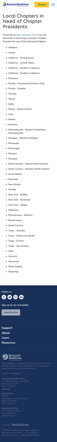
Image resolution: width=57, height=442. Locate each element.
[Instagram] (15, 297)
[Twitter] (9, 297)
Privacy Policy (31, 433)
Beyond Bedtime (16, 4)
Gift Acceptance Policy (31, 435)
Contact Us (6, 389)
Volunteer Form (29, 34)
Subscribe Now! (11, 312)
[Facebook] (4, 297)
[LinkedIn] (21, 297)
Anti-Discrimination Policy (12, 433)
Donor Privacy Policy (10, 435)
